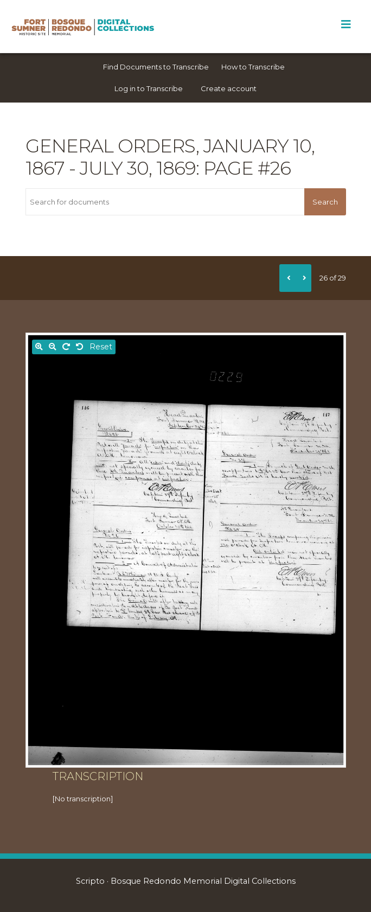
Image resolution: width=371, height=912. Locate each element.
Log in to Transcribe (148, 88)
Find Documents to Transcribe (156, 66)
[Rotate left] (80, 347)
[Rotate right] (66, 347)
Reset (100, 347)
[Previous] (287, 277)
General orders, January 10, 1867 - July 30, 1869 (170, 157)
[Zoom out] (53, 347)
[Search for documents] (165, 201)
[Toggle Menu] (346, 24)
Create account (229, 88)
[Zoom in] (39, 347)
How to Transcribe (253, 66)
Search (325, 201)
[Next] (303, 277)
